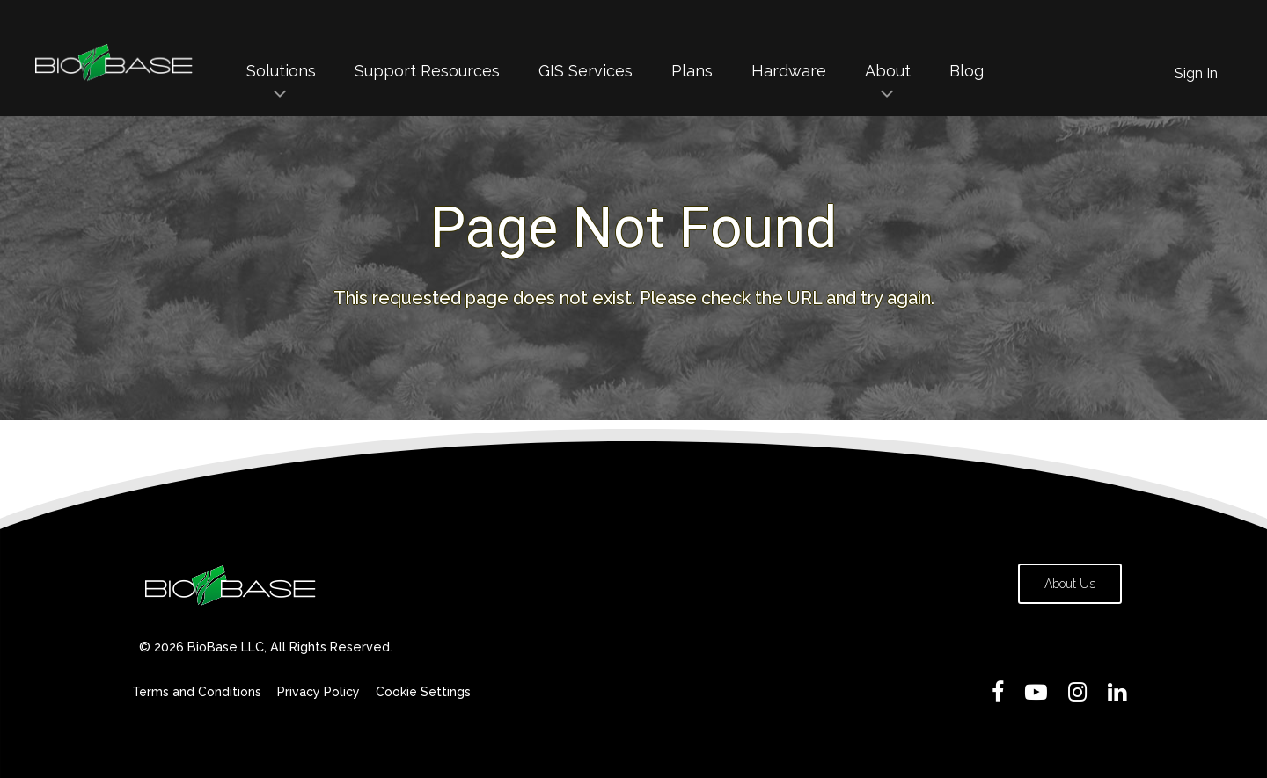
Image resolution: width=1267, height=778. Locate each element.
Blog (966, 71)
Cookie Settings (423, 692)
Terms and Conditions (196, 692)
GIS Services (585, 71)
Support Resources (427, 71)
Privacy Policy (318, 692)
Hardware (788, 71)
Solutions (281, 71)
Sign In (1196, 73)
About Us (1069, 584)
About (888, 71)
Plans (692, 71)
